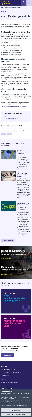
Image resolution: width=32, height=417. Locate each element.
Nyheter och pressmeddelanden (9, 382)
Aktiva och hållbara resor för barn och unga (14, 323)
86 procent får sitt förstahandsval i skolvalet (22, 175)
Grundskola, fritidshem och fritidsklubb (12, 7)
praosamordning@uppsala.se (10, 118)
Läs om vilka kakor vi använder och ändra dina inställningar (15, 405)
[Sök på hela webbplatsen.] (23, 3)
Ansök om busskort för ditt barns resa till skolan (23, 204)
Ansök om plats (7, 274)
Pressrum (3, 379)
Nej (9, 134)
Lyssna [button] (4, 11)
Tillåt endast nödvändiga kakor (16, 414)
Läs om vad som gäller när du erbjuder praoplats (14, 106)
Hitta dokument (7, 355)
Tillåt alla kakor (16, 410)
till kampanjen (6, 258)
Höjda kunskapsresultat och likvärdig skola (15, 298)
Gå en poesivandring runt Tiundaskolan (24, 152)
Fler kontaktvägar (6, 375)
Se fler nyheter (7, 240)
